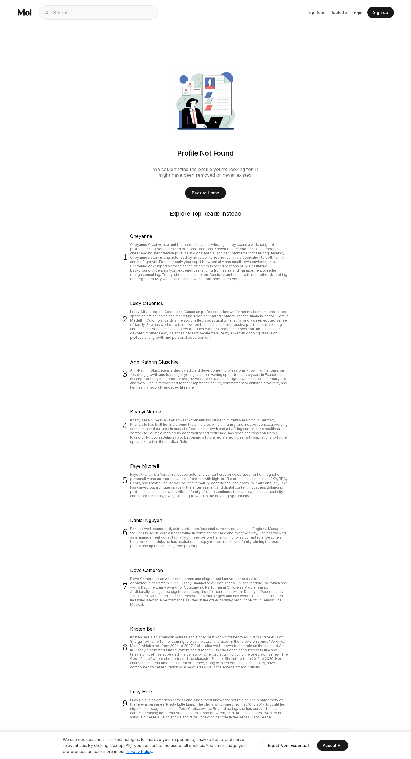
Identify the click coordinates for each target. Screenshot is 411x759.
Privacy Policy (139, 751)
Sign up (380, 12)
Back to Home (205, 192)
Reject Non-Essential (288, 745)
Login (357, 12)
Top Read (316, 12)
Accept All (332, 745)
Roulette (338, 12)
